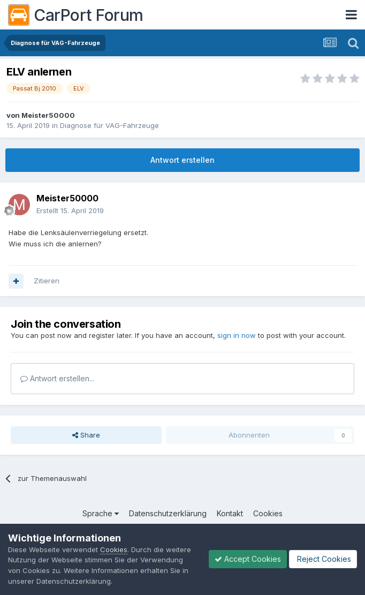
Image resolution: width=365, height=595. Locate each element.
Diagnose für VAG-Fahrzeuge (109, 125)
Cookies (268, 513)
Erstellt (70, 210)
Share (86, 435)
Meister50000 (48, 115)
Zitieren (46, 280)
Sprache (100, 513)
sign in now (236, 335)
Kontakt (230, 513)
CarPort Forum (75, 15)
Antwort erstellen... (57, 378)
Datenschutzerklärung (168, 513)
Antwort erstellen (182, 159)
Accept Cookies (248, 558)
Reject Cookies (323, 558)
